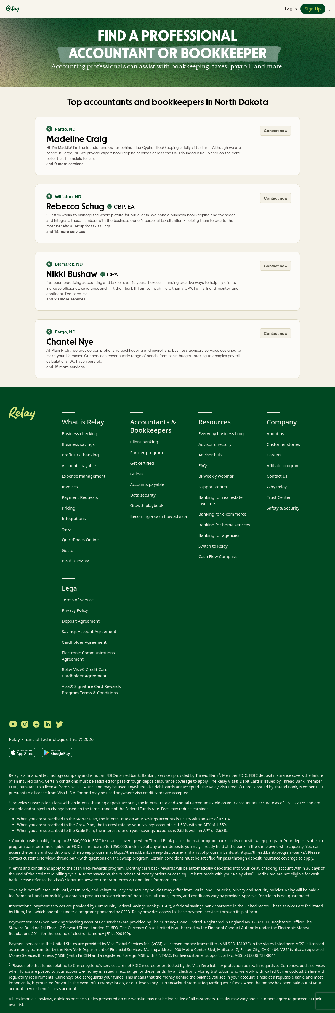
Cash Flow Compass (217, 556)
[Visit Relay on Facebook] (36, 724)
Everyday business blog (221, 433)
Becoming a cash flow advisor (159, 516)
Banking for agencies (218, 535)
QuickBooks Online (80, 539)
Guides (137, 473)
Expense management (83, 476)
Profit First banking (80, 454)
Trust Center (279, 497)
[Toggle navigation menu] (330, 9)
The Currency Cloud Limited (177, 922)
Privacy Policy (75, 610)
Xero (66, 529)
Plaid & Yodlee (75, 561)
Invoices (70, 486)
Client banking (144, 441)
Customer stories (283, 444)
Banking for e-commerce (222, 514)
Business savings (78, 444)
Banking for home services (224, 524)
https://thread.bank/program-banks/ (273, 852)
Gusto (67, 550)
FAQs (203, 465)
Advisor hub (210, 454)
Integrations (74, 518)
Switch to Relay (213, 546)
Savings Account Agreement (89, 631)
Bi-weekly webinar (216, 476)
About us (275, 433)
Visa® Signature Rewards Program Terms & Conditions (103, 879)
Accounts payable (79, 465)
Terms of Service (78, 599)
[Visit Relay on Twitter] (59, 724)
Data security (143, 495)
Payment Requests (80, 497)
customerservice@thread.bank (51, 858)
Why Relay (277, 486)
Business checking (79, 433)
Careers (274, 454)
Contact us (277, 476)
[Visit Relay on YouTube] (13, 724)
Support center (213, 486)
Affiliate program (283, 465)
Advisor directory (215, 444)
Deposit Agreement (81, 621)
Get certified (142, 463)
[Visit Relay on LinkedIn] (48, 724)
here (290, 943)
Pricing (68, 508)
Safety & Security (283, 508)
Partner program (146, 452)
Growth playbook (147, 505)
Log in (291, 8)
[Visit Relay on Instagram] (24, 724)
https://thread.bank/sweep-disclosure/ (148, 852)
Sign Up (313, 9)
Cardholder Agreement (84, 642)
